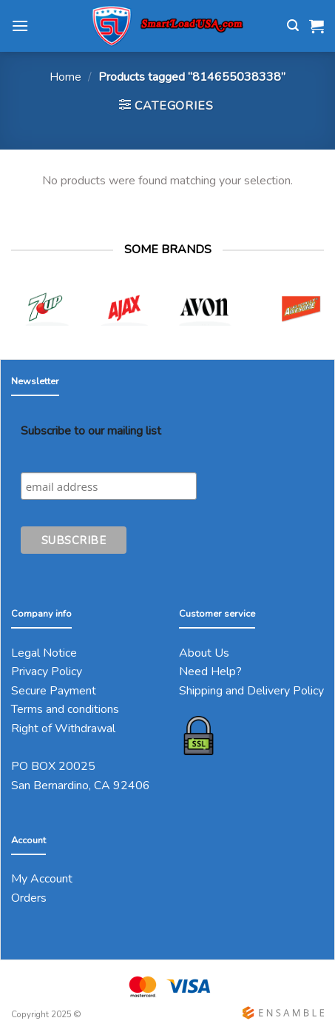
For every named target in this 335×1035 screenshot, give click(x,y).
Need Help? (210, 671)
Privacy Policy (46, 671)
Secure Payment (53, 691)
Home (65, 77)
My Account (41, 879)
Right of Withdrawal (63, 728)
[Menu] (20, 25)
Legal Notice (44, 653)
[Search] (293, 25)
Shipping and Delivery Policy (251, 691)
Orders (29, 898)
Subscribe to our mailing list (91, 431)
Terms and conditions (65, 709)
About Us (204, 653)
